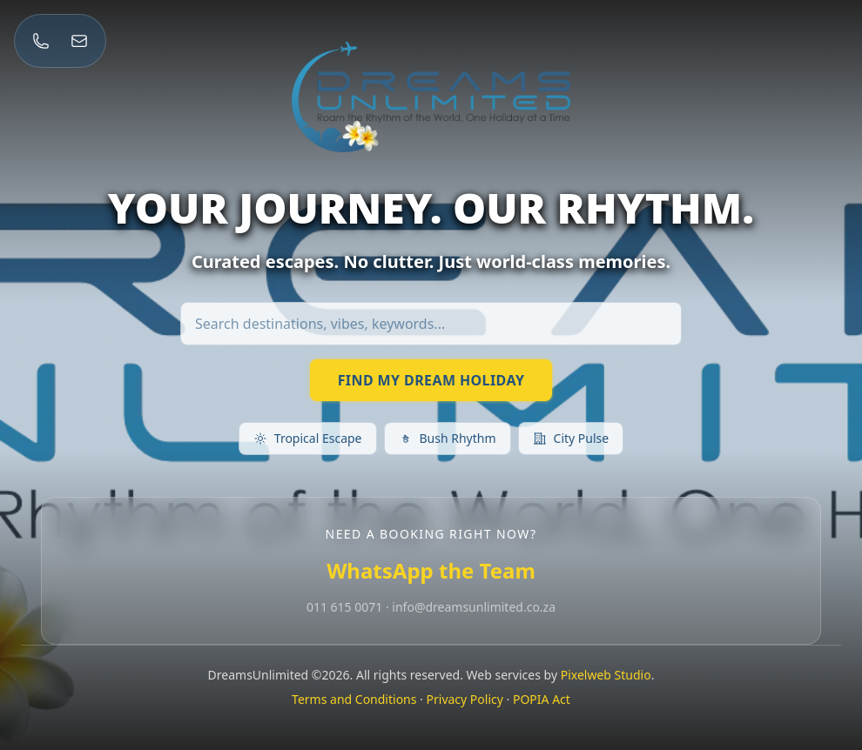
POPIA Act (541, 699)
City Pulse (571, 438)
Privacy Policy (465, 699)
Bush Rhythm (447, 438)
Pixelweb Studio (606, 674)
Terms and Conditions (354, 699)
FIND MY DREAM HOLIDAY (431, 380)
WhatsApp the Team (431, 570)
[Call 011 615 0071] (41, 41)
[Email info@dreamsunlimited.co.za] (79, 41)
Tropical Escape (307, 438)
